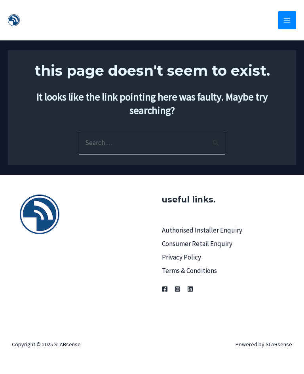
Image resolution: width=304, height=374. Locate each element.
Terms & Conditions (189, 270)
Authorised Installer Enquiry (202, 230)
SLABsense (59, 20)
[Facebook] (165, 289)
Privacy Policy (181, 257)
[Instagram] (177, 289)
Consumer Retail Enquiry (197, 243)
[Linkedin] (190, 289)
